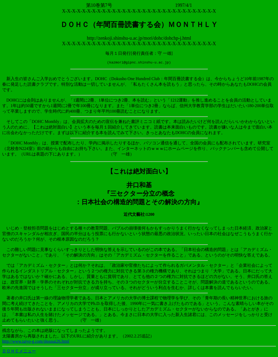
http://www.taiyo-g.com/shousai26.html (35, 342)
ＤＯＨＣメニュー (19, 352)
